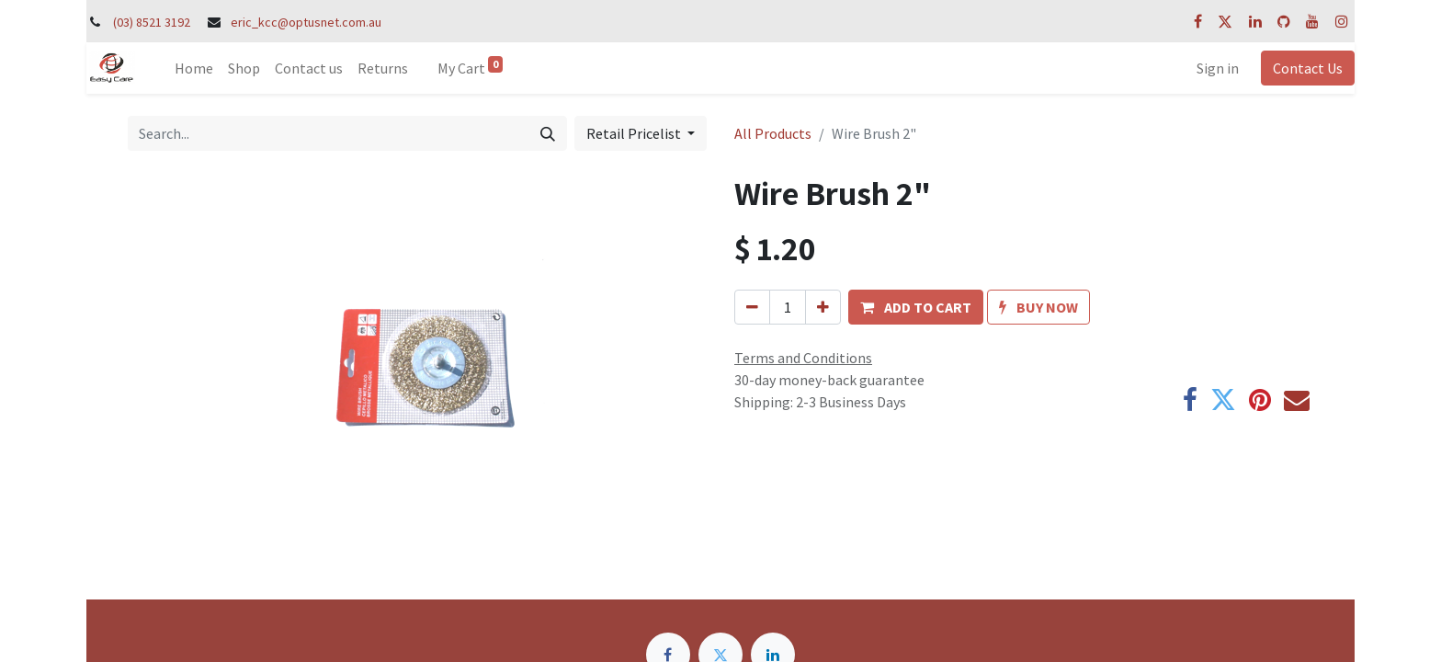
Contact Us (1308, 68)
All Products (772, 133)
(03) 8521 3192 (151, 22)
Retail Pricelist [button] (635, 133)
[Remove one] (752, 307)
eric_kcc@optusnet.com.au (306, 22)
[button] (915, 307)
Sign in (1218, 68)
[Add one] (823, 307)
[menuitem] (194, 68)
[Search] (547, 133)
